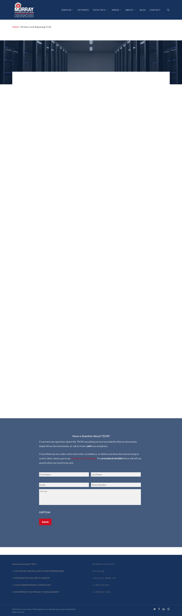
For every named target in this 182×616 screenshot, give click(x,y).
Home (15, 26)
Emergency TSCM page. (83, 458)
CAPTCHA (44, 516)
